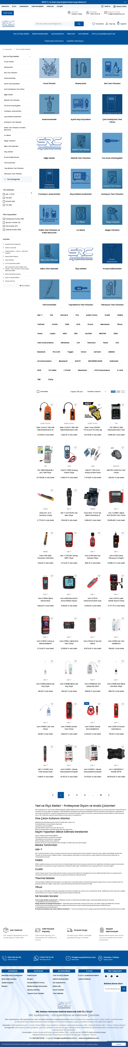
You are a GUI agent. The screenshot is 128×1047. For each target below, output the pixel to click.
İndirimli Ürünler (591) (13, 230)
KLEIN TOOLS (45, 423)
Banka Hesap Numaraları (37, 986)
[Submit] (123, 989)
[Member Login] (110, 23)
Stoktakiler (44, 392)
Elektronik (57, 986)
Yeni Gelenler (58, 993)
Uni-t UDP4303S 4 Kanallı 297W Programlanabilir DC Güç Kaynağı (116, 770)
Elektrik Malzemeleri (61, 979)
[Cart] (121, 23)
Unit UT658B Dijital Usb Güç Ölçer (69, 685)
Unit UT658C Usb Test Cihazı (45, 727)
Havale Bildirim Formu (36, 982)
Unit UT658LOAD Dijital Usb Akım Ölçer (116, 685)
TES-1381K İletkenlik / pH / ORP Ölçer (45, 471)
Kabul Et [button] (118, 1044)
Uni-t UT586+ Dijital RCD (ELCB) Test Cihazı (116, 514)
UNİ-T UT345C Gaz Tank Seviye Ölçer (45, 770)
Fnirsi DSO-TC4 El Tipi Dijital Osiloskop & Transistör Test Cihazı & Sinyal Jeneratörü (93, 514)
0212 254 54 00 (38, 1038)
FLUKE (45, 509)
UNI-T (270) (10, 194)
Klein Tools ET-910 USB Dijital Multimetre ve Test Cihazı (45, 428)
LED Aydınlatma (59, 982)
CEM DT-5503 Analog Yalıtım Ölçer (69, 471)
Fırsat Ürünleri (58, 990)
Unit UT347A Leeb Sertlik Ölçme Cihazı (116, 599)
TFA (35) (9, 205)
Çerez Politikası (84, 979)
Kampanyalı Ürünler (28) (15, 219)
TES (116, 423)
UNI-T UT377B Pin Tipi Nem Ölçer (69, 514)
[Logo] (8, 24)
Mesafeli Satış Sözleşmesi (12, 975)
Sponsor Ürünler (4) (13, 222)
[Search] (59, 23)
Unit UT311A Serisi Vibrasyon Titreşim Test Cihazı (116, 557)
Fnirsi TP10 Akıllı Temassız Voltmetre (45, 557)
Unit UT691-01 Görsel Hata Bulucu (116, 727)
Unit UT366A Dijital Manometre (45, 599)
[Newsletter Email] (115, 989)
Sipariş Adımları (33, 990)
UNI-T (69, 509)
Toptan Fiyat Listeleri (35, 993)
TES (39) (9, 198)
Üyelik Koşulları (8, 982)
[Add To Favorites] (52, 405)
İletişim (4, 986)
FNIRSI (92, 509)
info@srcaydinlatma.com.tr (65, 1038)
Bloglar (30, 979)
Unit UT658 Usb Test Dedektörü (116, 642)
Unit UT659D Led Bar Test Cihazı (69, 727)
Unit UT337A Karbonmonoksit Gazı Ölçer (92, 599)
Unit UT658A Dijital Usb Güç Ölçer (45, 685)
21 (101, 795)
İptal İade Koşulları (9, 979)
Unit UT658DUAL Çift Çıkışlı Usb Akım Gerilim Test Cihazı (93, 685)
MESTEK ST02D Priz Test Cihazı (116, 471)
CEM (69, 466)
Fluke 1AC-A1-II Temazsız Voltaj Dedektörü (45, 514)
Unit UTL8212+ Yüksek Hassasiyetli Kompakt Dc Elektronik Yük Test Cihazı (93, 770)
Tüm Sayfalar (25, 285)
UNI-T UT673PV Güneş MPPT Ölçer (69, 557)
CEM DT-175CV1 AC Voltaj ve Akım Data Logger (93, 471)
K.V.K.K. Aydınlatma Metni (88, 975)
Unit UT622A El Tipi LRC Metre (93, 642)
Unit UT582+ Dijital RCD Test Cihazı (69, 642)
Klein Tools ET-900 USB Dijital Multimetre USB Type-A (69, 428)
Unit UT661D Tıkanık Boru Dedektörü (92, 727)
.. (92, 795)
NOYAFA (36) (10, 201)
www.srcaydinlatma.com (89, 1038)
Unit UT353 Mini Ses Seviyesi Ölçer (92, 557)
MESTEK (116, 466)
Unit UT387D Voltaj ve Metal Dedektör (45, 642)
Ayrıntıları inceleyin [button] (92, 1044)
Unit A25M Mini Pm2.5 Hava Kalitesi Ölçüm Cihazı (69, 599)
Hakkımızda (32, 975)
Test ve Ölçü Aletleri (23, 49)
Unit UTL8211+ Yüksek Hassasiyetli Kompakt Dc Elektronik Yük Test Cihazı (69, 770)
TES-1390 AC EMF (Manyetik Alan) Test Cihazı (116, 428)
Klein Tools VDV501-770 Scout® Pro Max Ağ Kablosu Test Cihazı (92, 428)
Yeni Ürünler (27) (12, 226)
